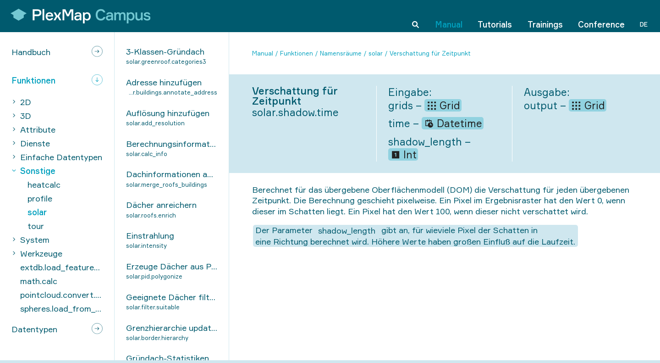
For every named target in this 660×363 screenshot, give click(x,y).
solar (375, 53)
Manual (448, 16)
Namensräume (341, 53)
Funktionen (296, 53)
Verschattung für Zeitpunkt (430, 53)
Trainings (545, 16)
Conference (601, 16)
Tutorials (495, 16)
